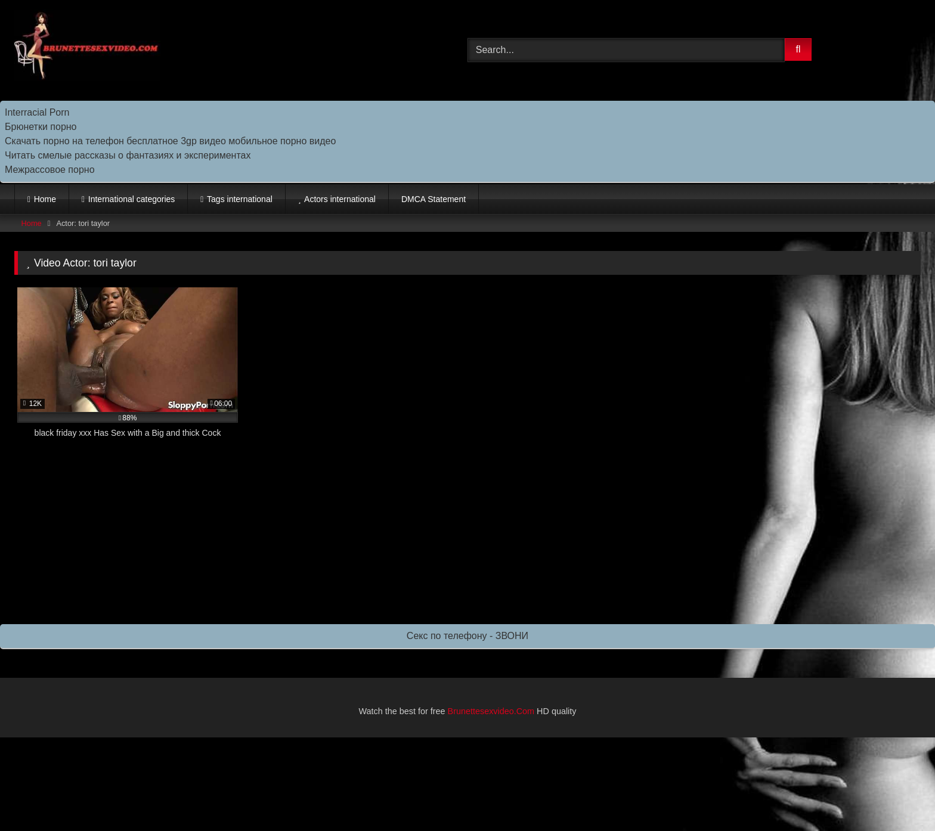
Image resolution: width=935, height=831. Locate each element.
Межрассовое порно (50, 170)
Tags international (240, 199)
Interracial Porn (37, 112)
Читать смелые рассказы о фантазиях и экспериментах (128, 155)
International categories (131, 199)
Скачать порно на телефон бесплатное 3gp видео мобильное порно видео (170, 141)
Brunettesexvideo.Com (491, 711)
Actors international (340, 199)
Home (45, 199)
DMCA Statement (433, 199)
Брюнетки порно (41, 127)
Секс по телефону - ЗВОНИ (467, 636)
